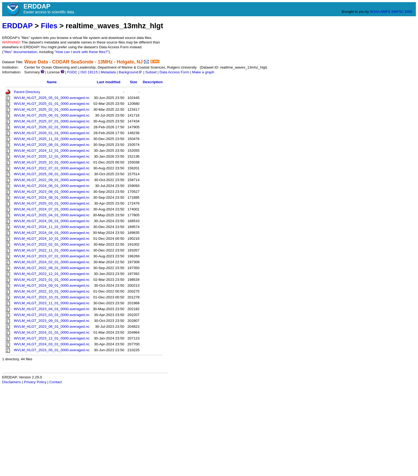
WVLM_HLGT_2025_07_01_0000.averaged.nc (52, 121)
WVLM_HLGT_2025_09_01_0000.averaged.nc (52, 174)
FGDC (72, 72)
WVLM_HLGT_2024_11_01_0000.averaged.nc (52, 227)
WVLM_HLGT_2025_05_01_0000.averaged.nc (52, 98)
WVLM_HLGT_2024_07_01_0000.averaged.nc (52, 209)
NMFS (385, 12)
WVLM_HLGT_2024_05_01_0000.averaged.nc (52, 221)
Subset (150, 72)
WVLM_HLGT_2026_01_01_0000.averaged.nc (52, 133)
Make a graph (203, 72)
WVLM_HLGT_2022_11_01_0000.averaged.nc (52, 250)
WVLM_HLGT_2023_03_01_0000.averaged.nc (52, 315)
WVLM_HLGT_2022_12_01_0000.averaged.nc (52, 274)
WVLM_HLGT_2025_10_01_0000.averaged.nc (52, 162)
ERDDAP (17, 26)
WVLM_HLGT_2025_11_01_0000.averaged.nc (52, 139)
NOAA (374, 12)
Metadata (108, 72)
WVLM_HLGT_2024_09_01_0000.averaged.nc (52, 285)
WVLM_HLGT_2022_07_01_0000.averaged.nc (52, 168)
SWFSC (397, 12)
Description (153, 82)
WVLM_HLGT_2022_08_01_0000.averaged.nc (52, 268)
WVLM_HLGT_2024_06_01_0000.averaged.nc (52, 186)
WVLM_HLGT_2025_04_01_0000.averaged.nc (52, 215)
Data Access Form (174, 72)
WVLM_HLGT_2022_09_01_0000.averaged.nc (52, 180)
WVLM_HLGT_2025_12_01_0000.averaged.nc (52, 156)
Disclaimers (11, 382)
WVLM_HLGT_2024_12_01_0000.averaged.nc (52, 151)
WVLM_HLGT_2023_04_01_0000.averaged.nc (52, 309)
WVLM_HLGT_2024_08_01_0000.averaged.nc (52, 197)
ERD (408, 12)
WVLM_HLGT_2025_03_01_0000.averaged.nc (52, 203)
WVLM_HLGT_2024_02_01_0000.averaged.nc (52, 262)
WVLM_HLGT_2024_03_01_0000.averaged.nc (52, 344)
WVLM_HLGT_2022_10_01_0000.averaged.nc (52, 291)
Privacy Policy (35, 382)
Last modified (108, 82)
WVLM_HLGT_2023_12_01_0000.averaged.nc (52, 338)
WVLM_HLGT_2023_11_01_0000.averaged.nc (52, 303)
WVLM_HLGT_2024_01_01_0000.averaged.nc (52, 332)
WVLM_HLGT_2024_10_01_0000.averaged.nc (52, 239)
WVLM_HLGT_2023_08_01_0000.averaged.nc (52, 192)
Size (133, 82)
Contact (55, 382)
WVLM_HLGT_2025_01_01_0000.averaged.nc (52, 104)
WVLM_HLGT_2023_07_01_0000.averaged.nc (52, 256)
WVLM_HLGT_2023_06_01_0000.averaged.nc (52, 327)
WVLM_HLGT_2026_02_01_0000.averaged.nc (52, 127)
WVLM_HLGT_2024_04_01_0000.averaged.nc (52, 233)
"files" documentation (20, 52)
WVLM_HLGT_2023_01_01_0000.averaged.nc (52, 280)
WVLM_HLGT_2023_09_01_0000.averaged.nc (52, 321)
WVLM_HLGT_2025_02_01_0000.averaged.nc (52, 109)
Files (49, 26)
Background (130, 72)
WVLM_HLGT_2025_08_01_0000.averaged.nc (52, 145)
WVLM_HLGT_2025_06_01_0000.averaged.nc (52, 115)
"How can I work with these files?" (81, 52)
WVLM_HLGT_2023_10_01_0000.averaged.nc (52, 297)
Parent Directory (27, 92)
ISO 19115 (89, 72)
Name (52, 82)
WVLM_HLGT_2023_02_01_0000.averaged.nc (52, 244)
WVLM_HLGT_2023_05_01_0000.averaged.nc (52, 350)
